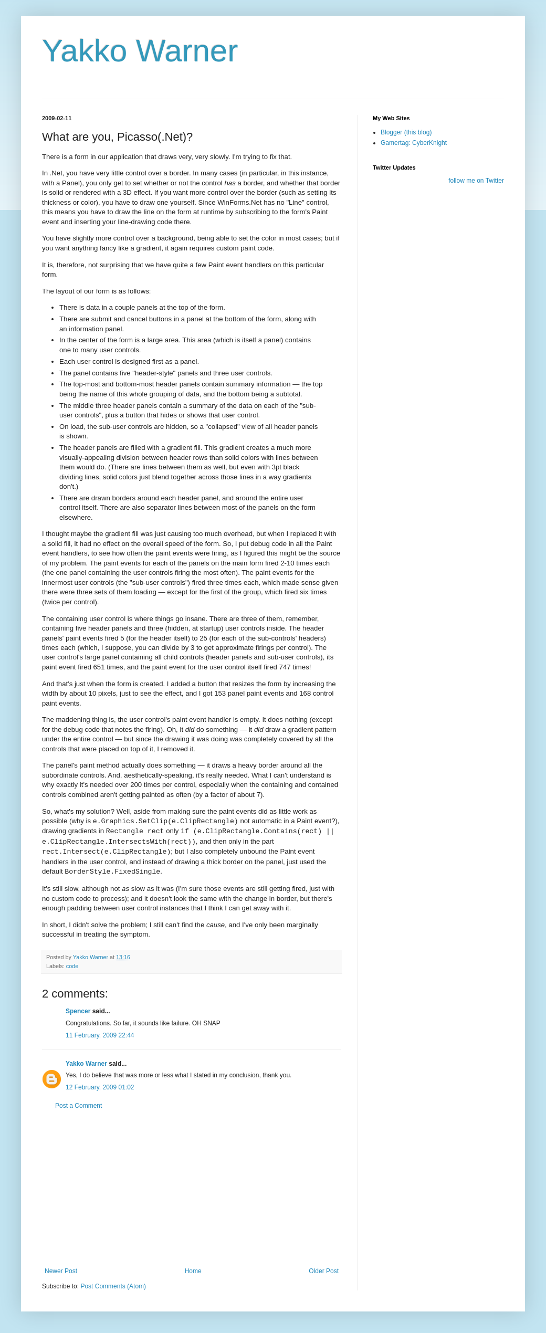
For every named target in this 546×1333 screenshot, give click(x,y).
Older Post (324, 1271)
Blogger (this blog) (406, 132)
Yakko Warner (140, 50)
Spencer (78, 1011)
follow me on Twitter (476, 180)
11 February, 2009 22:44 (100, 1035)
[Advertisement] (191, 1188)
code (72, 966)
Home (193, 1271)
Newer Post (61, 1271)
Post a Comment (78, 1105)
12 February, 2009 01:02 (100, 1087)
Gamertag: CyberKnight (414, 142)
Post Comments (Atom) (113, 1286)
